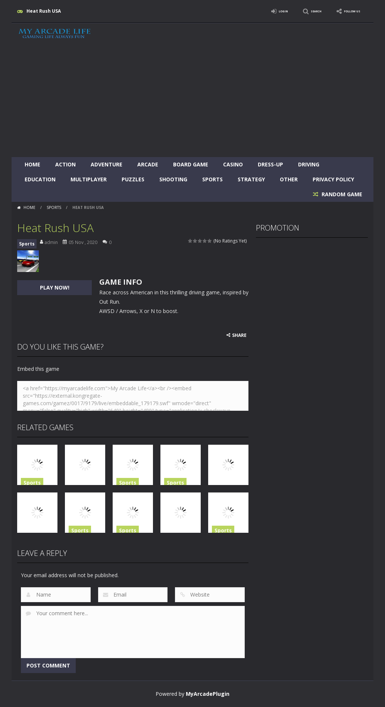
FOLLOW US (347, 11)
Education (40, 179)
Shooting (173, 179)
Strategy (251, 179)
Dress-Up (270, 164)
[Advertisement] (192, 101)
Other (289, 179)
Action (65, 164)
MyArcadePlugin (207, 693)
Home (32, 164)
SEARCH (301, 11)
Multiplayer (89, 179)
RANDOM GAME (341, 194)
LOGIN (261, 11)
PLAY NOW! (54, 287)
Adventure (106, 164)
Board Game (190, 164)
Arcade (147, 164)
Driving (308, 164)
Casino (233, 164)
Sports (212, 179)
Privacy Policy (333, 179)
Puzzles (133, 179)
